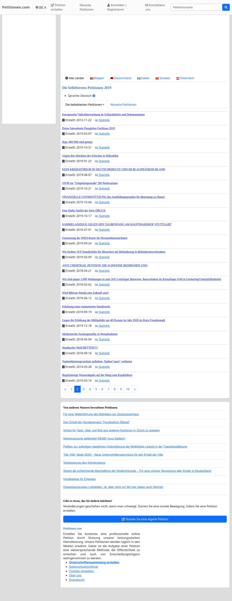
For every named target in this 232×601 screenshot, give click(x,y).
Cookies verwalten (81, 571)
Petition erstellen (58, 7)
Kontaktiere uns (155, 7)
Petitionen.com (16, 7)
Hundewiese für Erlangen (79, 479)
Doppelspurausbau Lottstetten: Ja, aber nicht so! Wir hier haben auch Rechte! (113, 487)
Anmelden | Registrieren (117, 7)
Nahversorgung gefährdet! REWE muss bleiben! (94, 438)
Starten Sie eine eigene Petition (145, 519)
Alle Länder (74, 78)
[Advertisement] (145, 46)
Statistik (102, 120)
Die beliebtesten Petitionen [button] (83, 105)
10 (128, 389)
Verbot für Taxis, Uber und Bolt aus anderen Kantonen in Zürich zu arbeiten (111, 430)
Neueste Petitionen (87, 7)
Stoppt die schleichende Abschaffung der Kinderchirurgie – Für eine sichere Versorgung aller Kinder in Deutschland (137, 470)
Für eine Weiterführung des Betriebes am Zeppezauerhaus (101, 414)
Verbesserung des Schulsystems (84, 462)
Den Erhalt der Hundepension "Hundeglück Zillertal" (96, 422)
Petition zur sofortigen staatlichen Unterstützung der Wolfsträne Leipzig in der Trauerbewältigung (125, 446)
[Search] (196, 7)
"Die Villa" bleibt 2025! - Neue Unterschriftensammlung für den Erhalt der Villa (113, 454)
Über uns (75, 575)
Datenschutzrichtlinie (83, 567)
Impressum (77, 580)
